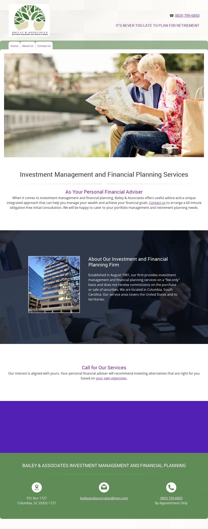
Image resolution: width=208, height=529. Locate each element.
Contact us (157, 202)
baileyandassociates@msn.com (104, 498)
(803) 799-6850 (187, 15)
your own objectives (111, 378)
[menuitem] (14, 46)
